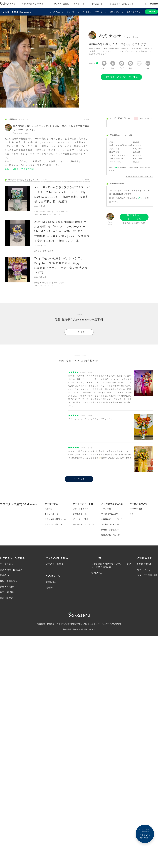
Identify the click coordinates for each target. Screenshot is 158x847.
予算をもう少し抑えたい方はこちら (139, 177)
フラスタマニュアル (110, 514)
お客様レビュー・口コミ (112, 519)
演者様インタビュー (110, 530)
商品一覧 (70, 12)
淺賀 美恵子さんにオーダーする (121, 77)
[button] (6, 61)
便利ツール (96, 573)
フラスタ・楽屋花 (61, 4)
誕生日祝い (51, 582)
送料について (143, 569)
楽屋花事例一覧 (80, 514)
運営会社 (41, 624)
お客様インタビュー (110, 524)
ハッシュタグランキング (83, 524)
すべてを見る (6, 564)
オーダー (151, 12)
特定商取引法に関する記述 (82, 624)
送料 (116, 168)
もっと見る (79, 332)
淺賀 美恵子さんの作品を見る (134, 223)
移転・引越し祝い (9, 581)
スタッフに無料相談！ (145, 833)
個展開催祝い (6, 598)
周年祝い (4, 575)
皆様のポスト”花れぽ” (110, 535)
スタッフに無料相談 (147, 575)
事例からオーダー (52, 514)
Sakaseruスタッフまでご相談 (20, 169)
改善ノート (134, 514)
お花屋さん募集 (54, 624)
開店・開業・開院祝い (11, 569)
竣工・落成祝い (8, 592)
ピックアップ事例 (80, 519)
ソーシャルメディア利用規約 (108, 624)
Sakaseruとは (136, 509)
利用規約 (66, 624)
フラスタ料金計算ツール (55, 519)
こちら (141, 198)
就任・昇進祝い (8, 586)
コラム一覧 (106, 509)
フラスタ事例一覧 (80, 509)
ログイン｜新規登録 (149, 4)
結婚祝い (50, 587)
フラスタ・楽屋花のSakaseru (15, 12)
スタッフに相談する (53, 524)
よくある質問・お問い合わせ (121, 4)
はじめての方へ (56, 12)
